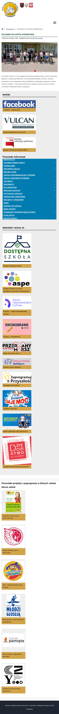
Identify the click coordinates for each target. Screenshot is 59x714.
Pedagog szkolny (29, 191)
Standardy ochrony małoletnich (29, 212)
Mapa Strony (10, 209)
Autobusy (29, 181)
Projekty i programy (14, 200)
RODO (6, 203)
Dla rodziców (29, 188)
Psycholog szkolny (13, 194)
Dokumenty (29, 184)
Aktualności (10, 29)
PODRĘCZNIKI (9, 166)
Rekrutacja (9, 160)
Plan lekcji (9, 215)
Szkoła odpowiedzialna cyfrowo (19, 175)
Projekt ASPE (10, 172)
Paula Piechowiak (36, 38)
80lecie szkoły (11, 218)
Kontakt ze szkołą (12, 206)
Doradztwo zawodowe (29, 197)
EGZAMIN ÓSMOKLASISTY (29, 163)
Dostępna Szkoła (29, 169)
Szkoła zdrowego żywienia (16, 178)
